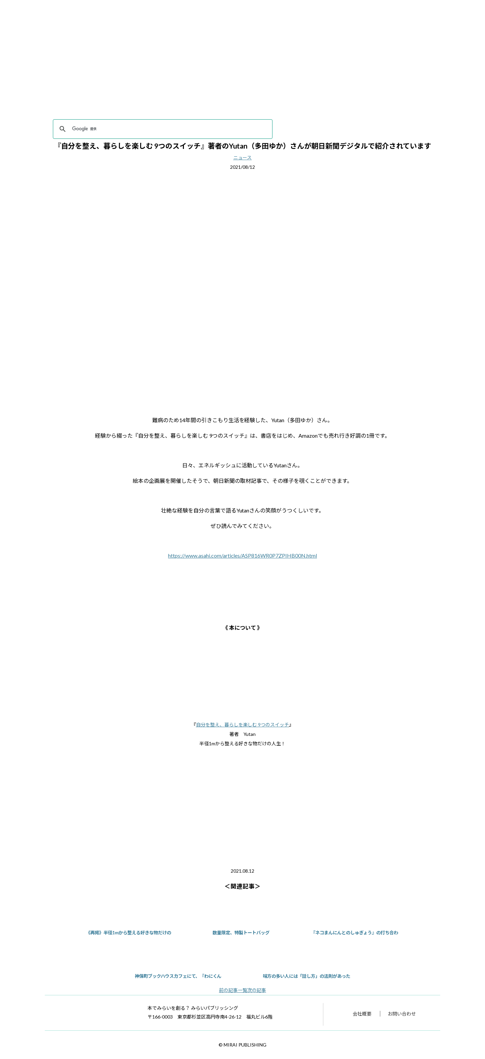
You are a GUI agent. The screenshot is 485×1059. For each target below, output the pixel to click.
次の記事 (256, 990)
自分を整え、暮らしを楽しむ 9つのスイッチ (242, 724)
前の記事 (228, 990)
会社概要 (362, 1014)
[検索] (161, 129)
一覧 (242, 990)
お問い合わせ (402, 1014)
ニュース (242, 157)
